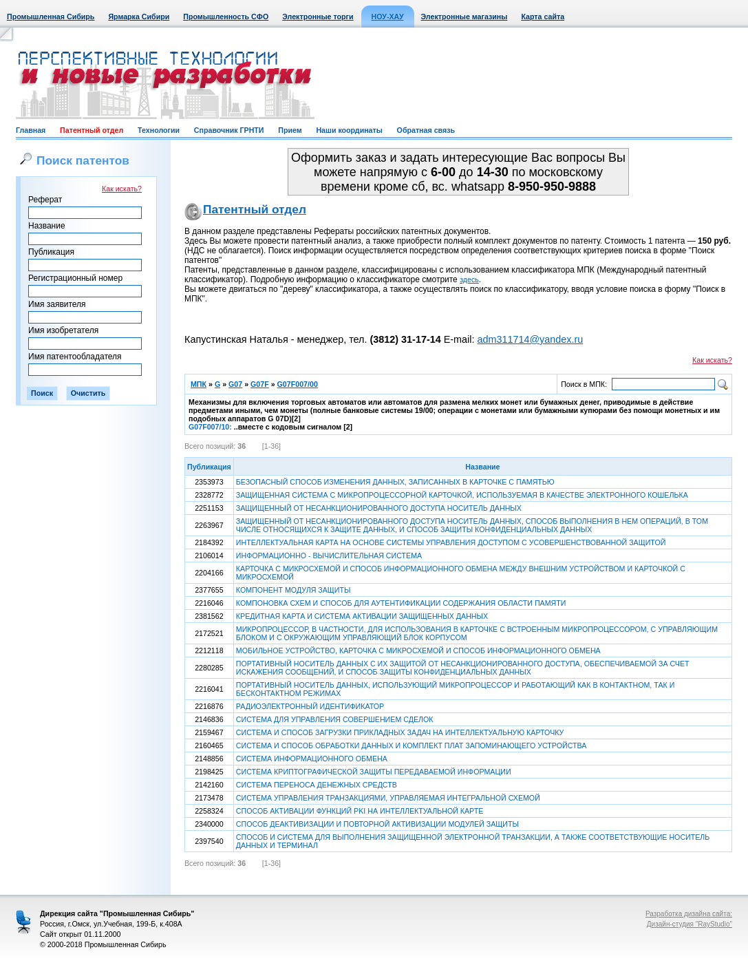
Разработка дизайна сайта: (688, 914)
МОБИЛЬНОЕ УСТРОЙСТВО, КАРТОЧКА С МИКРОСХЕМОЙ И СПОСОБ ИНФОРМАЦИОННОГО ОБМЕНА (418, 650)
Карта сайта (542, 16)
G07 (235, 384)
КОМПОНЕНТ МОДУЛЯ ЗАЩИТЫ (293, 590)
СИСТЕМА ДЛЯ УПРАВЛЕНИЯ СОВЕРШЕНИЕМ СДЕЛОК (335, 719)
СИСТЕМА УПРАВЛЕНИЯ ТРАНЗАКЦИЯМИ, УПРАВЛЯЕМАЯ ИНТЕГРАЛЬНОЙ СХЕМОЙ (388, 798)
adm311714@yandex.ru (530, 339)
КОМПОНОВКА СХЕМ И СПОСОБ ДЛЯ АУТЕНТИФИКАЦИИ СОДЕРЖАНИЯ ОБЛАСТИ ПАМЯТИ (401, 603)
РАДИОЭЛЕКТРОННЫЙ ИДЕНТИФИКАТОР (310, 706)
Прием (289, 130)
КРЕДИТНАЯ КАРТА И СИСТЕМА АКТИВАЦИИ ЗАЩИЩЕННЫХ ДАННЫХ (362, 616)
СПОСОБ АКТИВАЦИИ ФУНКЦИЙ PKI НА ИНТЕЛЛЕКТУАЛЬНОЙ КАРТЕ (360, 811)
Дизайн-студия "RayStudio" (689, 924)
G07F (259, 384)
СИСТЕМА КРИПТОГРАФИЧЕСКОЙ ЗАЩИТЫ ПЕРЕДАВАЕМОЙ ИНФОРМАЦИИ (373, 772)
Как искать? (122, 188)
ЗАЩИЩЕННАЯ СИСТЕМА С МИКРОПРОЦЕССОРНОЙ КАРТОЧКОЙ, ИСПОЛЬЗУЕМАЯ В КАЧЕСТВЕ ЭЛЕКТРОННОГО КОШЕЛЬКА (462, 495)
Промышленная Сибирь (50, 16)
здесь (469, 279)
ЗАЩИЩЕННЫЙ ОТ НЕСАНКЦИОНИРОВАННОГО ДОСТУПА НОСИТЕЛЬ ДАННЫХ (379, 508)
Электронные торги (317, 16)
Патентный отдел (91, 130)
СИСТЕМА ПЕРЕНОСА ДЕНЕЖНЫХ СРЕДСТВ (316, 785)
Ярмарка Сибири (138, 16)
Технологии (159, 130)
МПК (198, 384)
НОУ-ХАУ (388, 16)
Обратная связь (426, 130)
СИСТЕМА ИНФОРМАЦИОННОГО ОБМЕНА (311, 758)
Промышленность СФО (225, 16)
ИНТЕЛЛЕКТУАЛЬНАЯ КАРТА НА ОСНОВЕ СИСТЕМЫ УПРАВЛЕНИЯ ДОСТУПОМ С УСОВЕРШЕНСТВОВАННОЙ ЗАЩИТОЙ (451, 542)
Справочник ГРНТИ (229, 130)
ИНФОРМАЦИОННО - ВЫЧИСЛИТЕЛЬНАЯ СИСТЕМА (329, 555)
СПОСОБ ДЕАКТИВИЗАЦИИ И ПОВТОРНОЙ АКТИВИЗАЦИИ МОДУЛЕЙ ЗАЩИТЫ (377, 824)
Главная (30, 130)
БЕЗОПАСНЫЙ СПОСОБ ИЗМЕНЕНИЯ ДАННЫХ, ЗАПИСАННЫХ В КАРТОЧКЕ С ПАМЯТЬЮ (395, 482)
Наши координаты (349, 130)
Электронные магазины (464, 16)
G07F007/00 (297, 384)
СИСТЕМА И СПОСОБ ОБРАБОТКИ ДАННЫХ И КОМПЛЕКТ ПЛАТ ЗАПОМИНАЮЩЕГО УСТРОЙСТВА (411, 745)
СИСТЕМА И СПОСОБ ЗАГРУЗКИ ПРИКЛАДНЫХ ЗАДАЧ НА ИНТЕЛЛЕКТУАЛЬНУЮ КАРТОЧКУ (400, 732)
